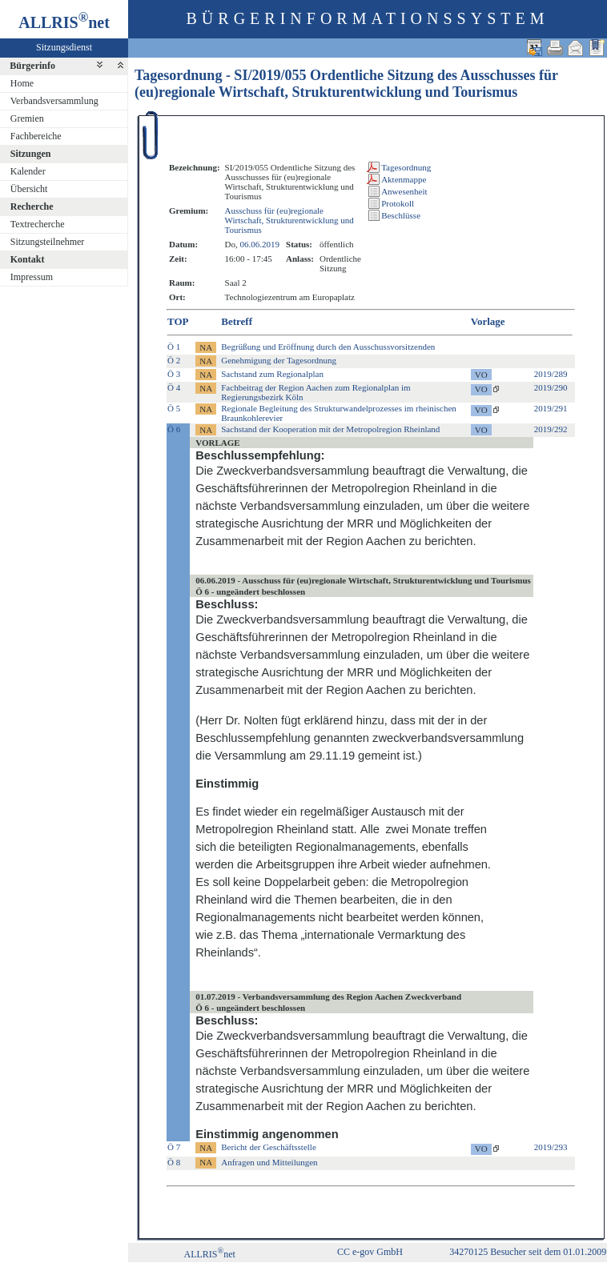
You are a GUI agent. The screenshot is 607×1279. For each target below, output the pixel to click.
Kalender (28, 171)
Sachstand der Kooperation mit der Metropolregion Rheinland (330, 429)
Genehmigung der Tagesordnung (278, 360)
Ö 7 (173, 1147)
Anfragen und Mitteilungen (269, 1162)
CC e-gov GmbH (370, 1251)
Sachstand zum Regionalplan (272, 374)
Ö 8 (173, 1162)
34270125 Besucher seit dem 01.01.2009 (527, 1251)
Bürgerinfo (32, 65)
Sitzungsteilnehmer (47, 241)
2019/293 (551, 1147)
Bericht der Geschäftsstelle (268, 1147)
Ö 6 (173, 429)
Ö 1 (173, 346)
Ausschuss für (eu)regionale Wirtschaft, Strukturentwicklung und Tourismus (289, 220)
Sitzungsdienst (64, 47)
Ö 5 (173, 408)
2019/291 (551, 408)
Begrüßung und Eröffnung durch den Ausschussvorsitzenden (328, 346)
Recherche (32, 206)
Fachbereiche (36, 136)
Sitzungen (30, 153)
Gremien (27, 118)
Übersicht (29, 188)
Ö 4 (173, 387)
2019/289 (551, 374)
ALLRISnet (209, 1254)
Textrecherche (37, 224)
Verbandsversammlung (54, 100)
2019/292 (551, 429)
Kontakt (27, 259)
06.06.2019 (260, 244)
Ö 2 (173, 360)
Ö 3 (173, 374)
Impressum (31, 277)
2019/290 (551, 387)
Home (22, 83)
